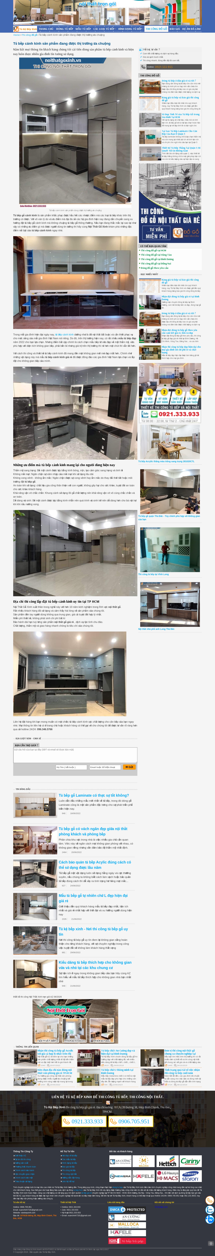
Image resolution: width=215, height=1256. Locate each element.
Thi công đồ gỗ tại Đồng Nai (156, 263)
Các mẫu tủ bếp (69, 1159)
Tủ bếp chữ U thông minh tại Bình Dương (117, 1071)
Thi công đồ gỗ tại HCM (153, 250)
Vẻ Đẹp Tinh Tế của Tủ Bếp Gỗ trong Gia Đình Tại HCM (180, 116)
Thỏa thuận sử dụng (23, 1181)
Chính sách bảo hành (24, 1170)
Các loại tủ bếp (103, 29)
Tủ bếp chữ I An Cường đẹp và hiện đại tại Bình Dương (118, 1052)
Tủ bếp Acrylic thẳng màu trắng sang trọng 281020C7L (166, 461)
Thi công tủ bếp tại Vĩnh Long (153, 574)
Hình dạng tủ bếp (130, 29)
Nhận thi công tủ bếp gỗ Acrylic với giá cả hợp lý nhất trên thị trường (55, 1053)
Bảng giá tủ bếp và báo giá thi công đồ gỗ (180, 99)
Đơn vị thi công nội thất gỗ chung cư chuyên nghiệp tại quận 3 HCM (180, 1053)
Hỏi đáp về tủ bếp (69, 1155)
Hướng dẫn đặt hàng (71, 1177)
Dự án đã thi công (23, 1159)
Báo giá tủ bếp (68, 1167)
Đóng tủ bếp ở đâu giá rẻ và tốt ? (179, 80)
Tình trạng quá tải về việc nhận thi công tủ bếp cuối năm (182, 1071)
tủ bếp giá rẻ (87, 1193)
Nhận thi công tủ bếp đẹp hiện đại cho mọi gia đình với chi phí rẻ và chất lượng (181, 349)
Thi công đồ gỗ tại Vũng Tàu (156, 254)
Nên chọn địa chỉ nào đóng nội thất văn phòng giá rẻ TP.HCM (55, 1071)
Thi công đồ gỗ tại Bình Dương (157, 259)
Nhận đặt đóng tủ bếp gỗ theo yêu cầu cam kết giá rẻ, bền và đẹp (179, 331)
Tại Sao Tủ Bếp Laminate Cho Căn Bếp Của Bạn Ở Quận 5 (179, 132)
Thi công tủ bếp (69, 1170)
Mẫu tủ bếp (83, 29)
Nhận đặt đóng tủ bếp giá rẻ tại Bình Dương (180, 298)
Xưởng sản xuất (21, 1163)
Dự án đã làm (191, 29)
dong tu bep (118, 1187)
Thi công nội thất (69, 1174)
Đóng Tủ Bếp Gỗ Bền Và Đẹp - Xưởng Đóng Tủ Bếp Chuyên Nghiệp (25, 29)
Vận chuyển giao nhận (25, 1174)
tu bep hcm (78, 1190)
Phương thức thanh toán (25, 1167)
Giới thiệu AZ (20, 1155)
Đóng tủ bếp (64, 29)
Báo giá (175, 29)
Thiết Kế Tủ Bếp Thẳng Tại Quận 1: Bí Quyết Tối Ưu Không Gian (181, 149)
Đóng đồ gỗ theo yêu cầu (154, 267)
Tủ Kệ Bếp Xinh (161, 1207)
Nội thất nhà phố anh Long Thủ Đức (156, 629)
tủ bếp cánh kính (64, 334)
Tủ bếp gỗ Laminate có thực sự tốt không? (94, 795)
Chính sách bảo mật (24, 1177)
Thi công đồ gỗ (156, 29)
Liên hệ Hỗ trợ (68, 1181)
